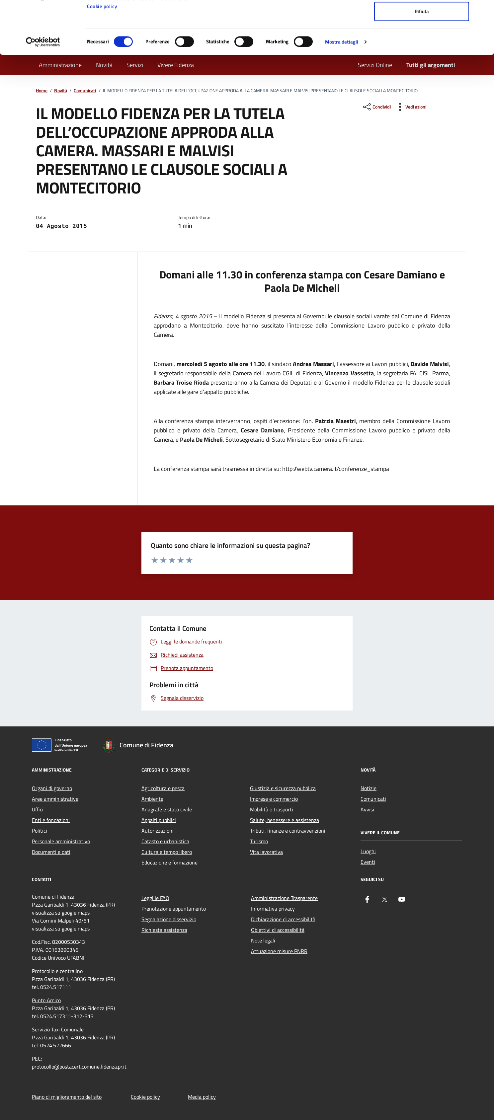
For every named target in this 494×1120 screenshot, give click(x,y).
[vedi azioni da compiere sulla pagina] (410, 107)
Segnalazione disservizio (168, 919)
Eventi (368, 862)
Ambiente (152, 799)
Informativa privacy (273, 909)
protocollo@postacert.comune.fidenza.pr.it (79, 1067)
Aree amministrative (55, 799)
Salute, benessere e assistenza (284, 820)
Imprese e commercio (274, 799)
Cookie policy (102, 56)
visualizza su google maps (61, 913)
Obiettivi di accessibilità (277, 930)
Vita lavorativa (266, 852)
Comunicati (373, 799)
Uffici (37, 809)
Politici (39, 831)
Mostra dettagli (342, 91)
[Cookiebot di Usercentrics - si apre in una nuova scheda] (43, 92)
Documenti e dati (51, 852)
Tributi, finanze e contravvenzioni (287, 831)
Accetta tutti (422, 17)
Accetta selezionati (421, 39)
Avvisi (367, 809)
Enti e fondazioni (51, 820)
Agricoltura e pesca (163, 788)
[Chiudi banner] (483, 10)
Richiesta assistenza (164, 930)
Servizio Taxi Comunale (58, 1029)
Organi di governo (52, 788)
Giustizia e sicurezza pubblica (283, 788)
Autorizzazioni (157, 831)
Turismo (259, 841)
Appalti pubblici (158, 820)
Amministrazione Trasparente (284, 898)
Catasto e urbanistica (165, 841)
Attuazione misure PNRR (279, 951)
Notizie (368, 788)
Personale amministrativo (61, 841)
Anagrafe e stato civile (166, 809)
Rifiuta (422, 61)
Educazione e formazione (169, 862)
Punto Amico (46, 1000)
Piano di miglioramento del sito (67, 1097)
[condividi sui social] (376, 107)
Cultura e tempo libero (166, 852)
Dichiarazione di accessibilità (283, 919)
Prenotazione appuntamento (173, 909)
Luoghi (368, 851)
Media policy (202, 1097)
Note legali (263, 940)
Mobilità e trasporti (271, 809)
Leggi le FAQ (155, 898)
